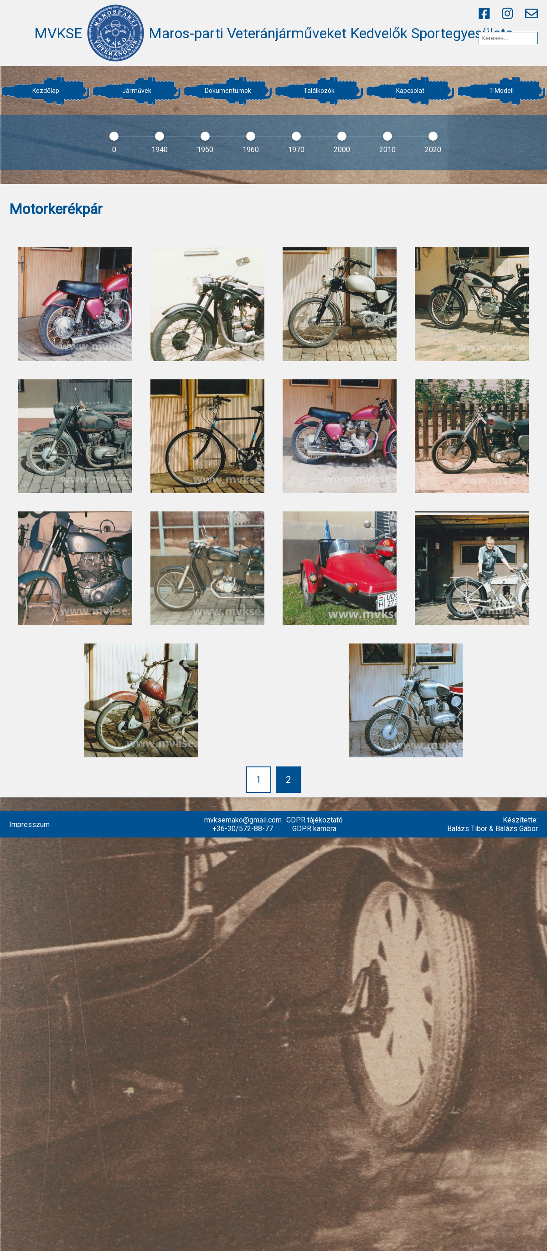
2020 (433, 149)
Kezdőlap (45, 90)
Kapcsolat (410, 90)
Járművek (136, 90)
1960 (251, 149)
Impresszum (29, 824)
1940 (159, 149)
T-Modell (501, 90)
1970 (296, 149)
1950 (205, 149)
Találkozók (319, 90)
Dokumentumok (228, 90)
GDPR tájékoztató (314, 820)
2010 (387, 149)
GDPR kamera (314, 828)
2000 (342, 149)
